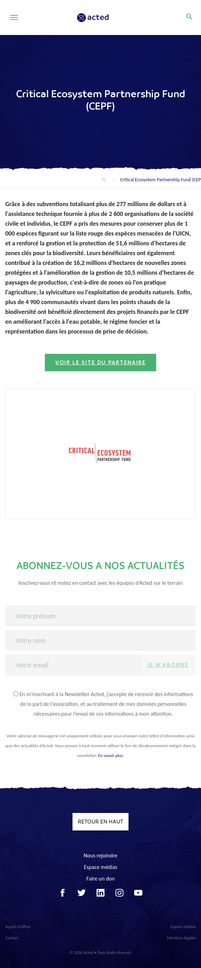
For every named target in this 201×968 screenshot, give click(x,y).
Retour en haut (100, 822)
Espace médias (100, 867)
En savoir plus (110, 755)
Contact (12, 937)
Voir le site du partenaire (100, 362)
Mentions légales (181, 937)
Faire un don (100, 878)
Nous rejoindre (100, 855)
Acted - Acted (102, 17)
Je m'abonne (168, 665)
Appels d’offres (17, 926)
